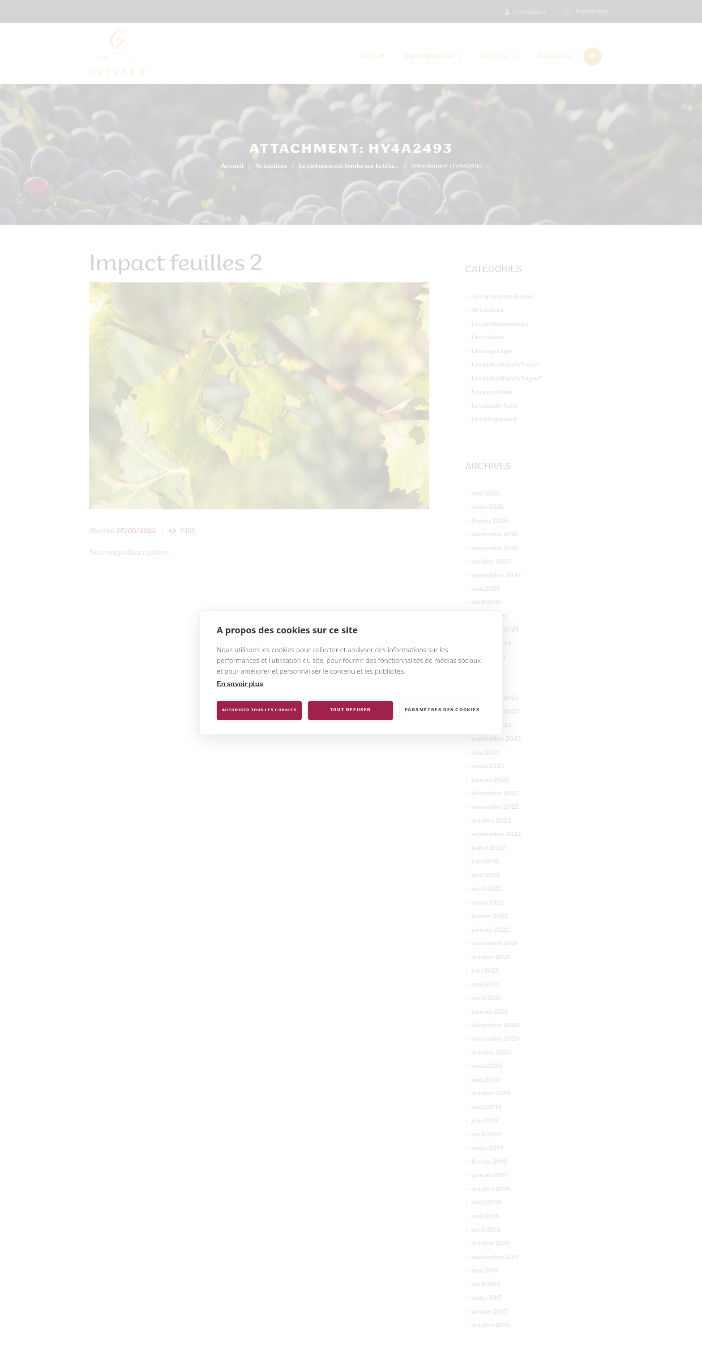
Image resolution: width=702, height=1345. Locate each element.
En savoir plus (240, 684)
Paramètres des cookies (442, 710)
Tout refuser (350, 710)
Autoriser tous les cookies (259, 710)
